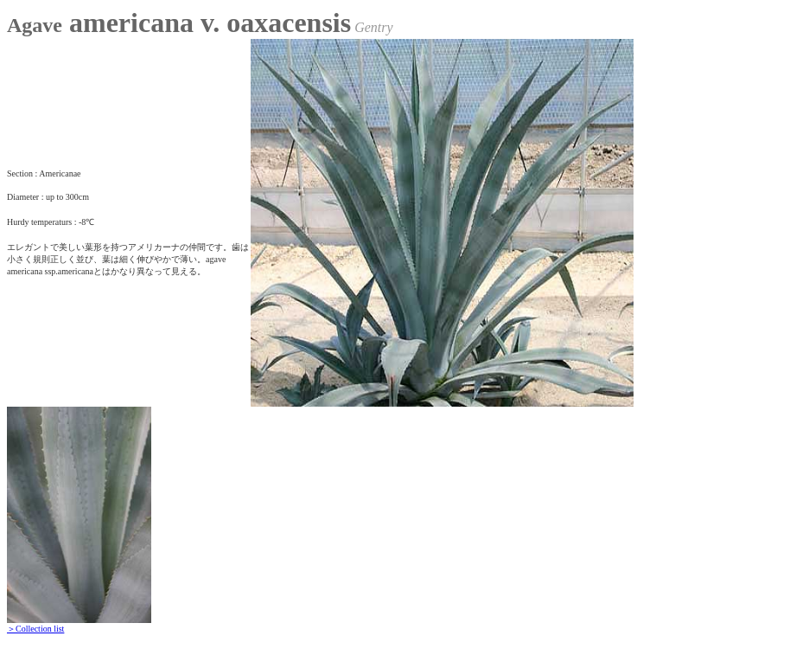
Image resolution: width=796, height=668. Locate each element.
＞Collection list (35, 628)
